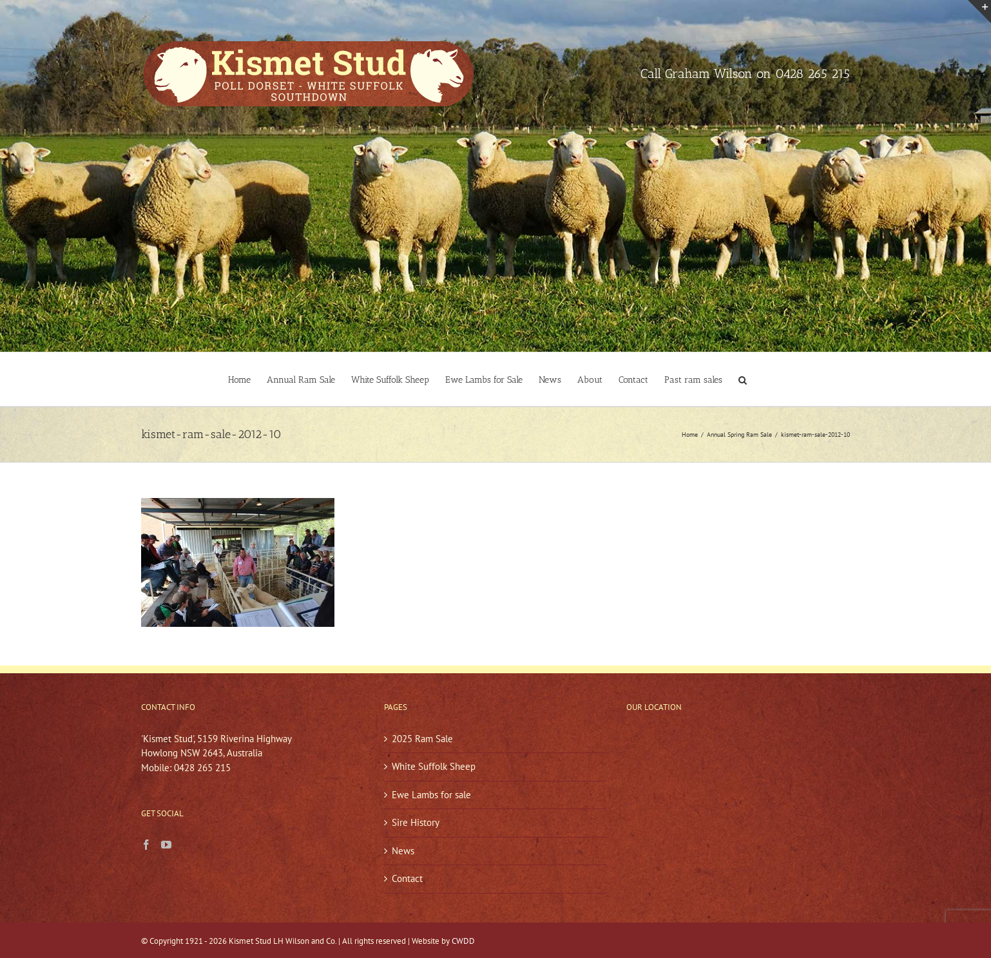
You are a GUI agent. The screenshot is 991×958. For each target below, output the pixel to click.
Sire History (415, 822)
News (403, 851)
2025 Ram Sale (422, 739)
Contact (407, 878)
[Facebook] (146, 844)
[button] (742, 379)
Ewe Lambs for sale (431, 795)
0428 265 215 (812, 73)
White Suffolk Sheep (434, 766)
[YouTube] (166, 844)
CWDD (463, 940)
